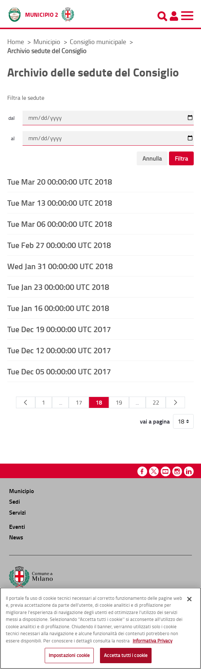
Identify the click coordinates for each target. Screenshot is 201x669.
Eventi (17, 526)
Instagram (177, 471)
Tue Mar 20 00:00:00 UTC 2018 (59, 181)
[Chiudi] (189, 599)
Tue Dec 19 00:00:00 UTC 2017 (59, 329)
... (60, 402)
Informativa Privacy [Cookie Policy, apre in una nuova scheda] (152, 640)
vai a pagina (155, 421)
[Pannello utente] (173, 16)
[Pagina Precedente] (25, 402)
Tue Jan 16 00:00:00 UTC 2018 (58, 308)
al (13, 138)
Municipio (47, 41)
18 (99, 402)
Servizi (17, 512)
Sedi (14, 501)
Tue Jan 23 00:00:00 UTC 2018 (58, 286)
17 (79, 402)
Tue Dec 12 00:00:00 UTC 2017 (59, 350)
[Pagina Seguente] (175, 402)
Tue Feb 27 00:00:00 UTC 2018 (59, 245)
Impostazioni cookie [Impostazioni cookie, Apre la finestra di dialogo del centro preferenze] (69, 655)
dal (11, 117)
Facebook (142, 471)
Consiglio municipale (99, 41)
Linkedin (189, 471)
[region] (100, 628)
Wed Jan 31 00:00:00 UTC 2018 (60, 266)
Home (15, 41)
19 (119, 402)
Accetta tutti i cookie (126, 655)
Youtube (165, 471)
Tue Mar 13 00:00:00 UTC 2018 (59, 202)
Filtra (181, 158)
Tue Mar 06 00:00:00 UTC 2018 (59, 223)
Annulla (152, 158)
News (16, 537)
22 (156, 402)
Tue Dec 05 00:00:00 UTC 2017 (59, 371)
